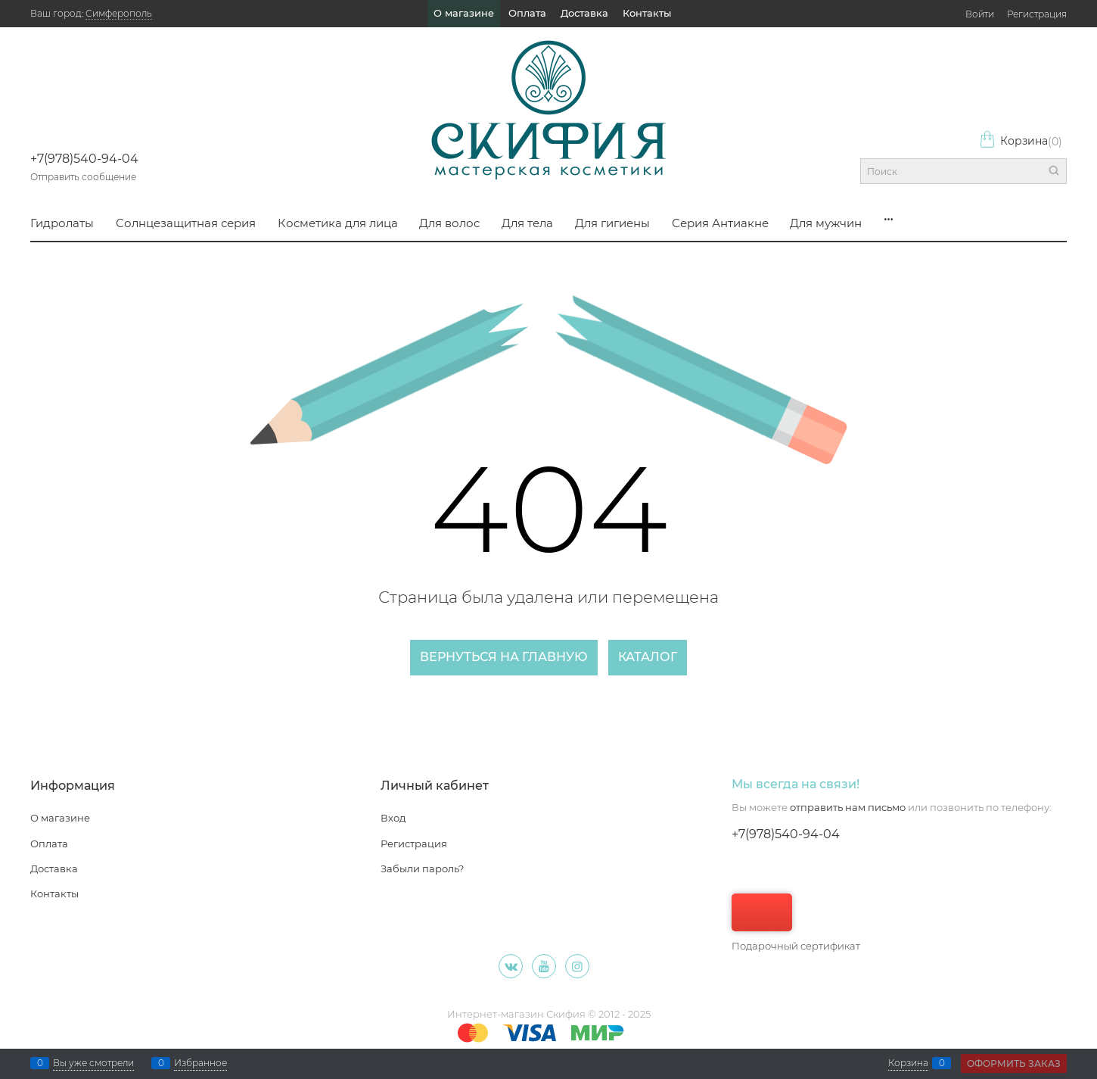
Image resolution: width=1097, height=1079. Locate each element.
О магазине (464, 13)
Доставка (584, 13)
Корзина (1020, 141)
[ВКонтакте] (511, 966)
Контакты (647, 13)
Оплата (527, 13)
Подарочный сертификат (796, 922)
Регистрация (1037, 14)
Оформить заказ (1014, 1063)
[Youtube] (544, 966)
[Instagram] (577, 966)
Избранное (200, 1063)
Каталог (647, 657)
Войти (979, 14)
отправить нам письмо (848, 807)
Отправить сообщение (83, 176)
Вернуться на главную (504, 657)
